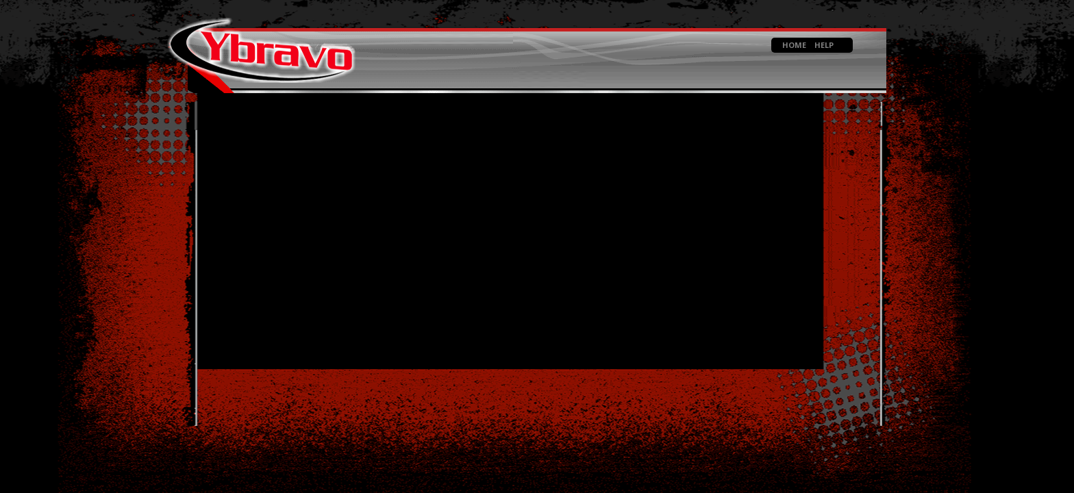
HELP (824, 45)
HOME (794, 45)
